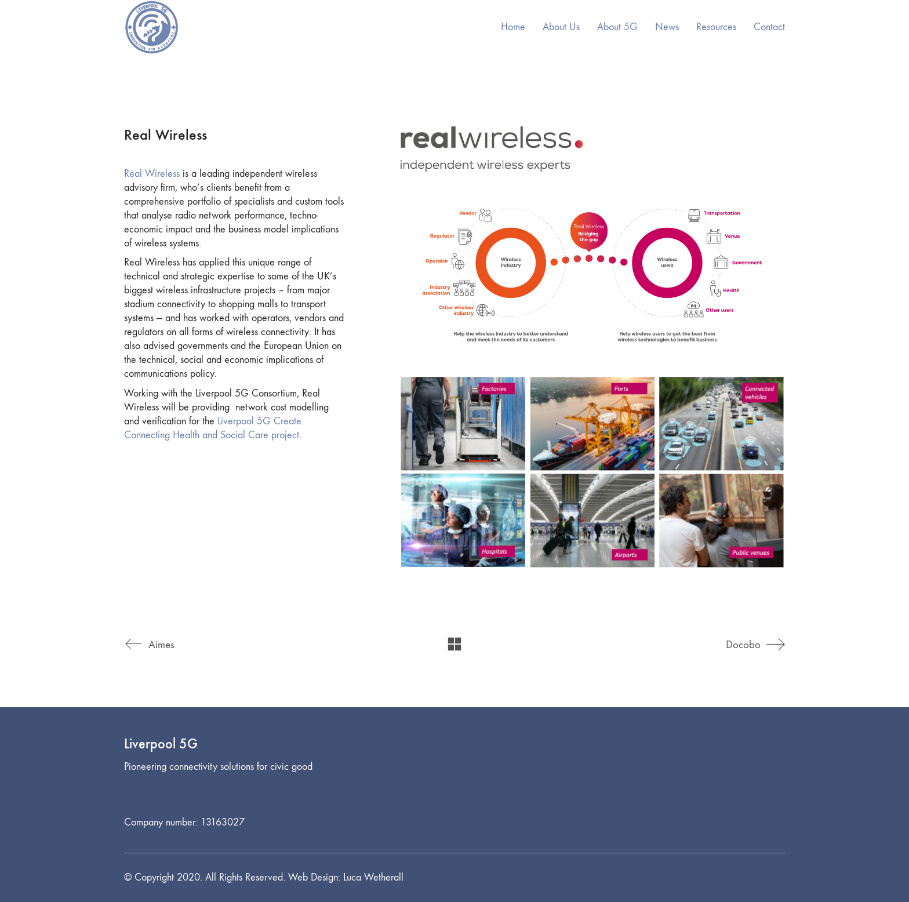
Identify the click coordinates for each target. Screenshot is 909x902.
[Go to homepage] (151, 27)
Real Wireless (152, 174)
